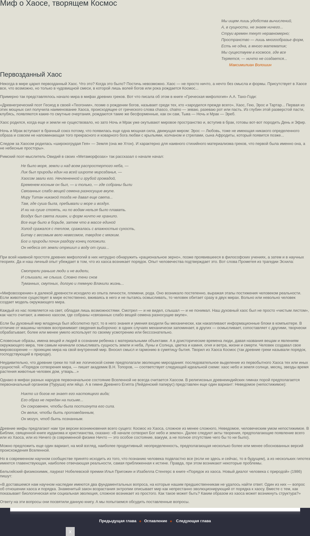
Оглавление (155, 521)
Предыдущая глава (118, 521)
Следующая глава (193, 521)
